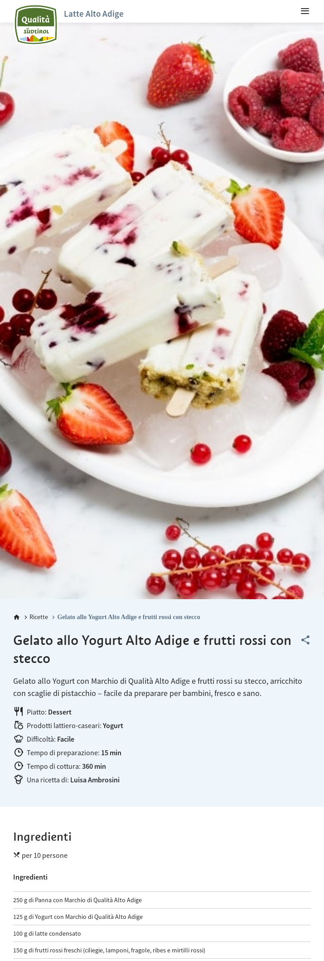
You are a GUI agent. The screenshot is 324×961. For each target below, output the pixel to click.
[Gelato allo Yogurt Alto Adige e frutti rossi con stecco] (125, 617)
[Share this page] (305, 640)
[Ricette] (35, 617)
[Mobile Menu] (305, 11)
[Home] (16, 617)
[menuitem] (305, 11)
